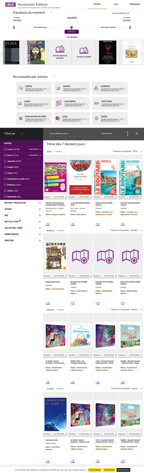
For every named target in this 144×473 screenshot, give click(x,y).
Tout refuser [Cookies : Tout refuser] (109, 470)
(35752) (16, 149)
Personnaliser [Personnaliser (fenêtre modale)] (123, 470)
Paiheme (49, 285)
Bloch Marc (75, 208)
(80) (19, 196)
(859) (16, 167)
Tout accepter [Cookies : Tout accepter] (94, 470)
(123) (15, 191)
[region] (72, 53)
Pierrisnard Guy (51, 208)
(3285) (18, 161)
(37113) (15, 155)
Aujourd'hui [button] (72, 18)
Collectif (98, 208)
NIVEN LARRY (51, 443)
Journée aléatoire (120, 13)
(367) (27, 179)
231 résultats (72, 37)
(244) (18, 185)
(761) (15, 173)
